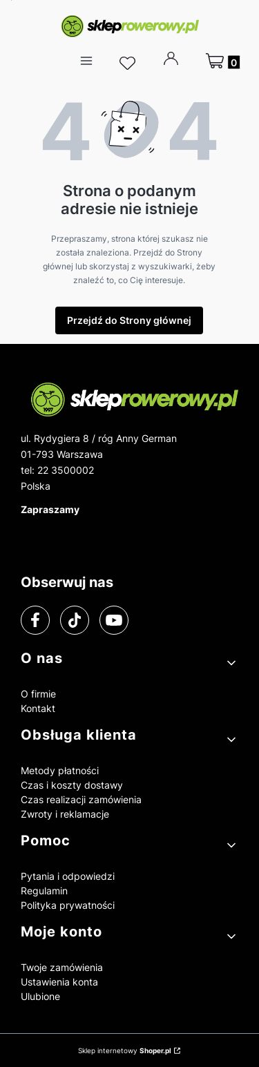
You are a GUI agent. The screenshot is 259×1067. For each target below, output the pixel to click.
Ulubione (40, 996)
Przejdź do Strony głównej (129, 320)
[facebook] (35, 620)
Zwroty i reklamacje (65, 814)
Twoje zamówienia (62, 967)
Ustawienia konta (59, 982)
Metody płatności (60, 770)
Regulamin (44, 890)
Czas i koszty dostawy (72, 785)
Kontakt (38, 708)
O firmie (38, 694)
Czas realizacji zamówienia (81, 799)
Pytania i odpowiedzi (68, 876)
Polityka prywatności (68, 905)
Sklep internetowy (124, 1050)
